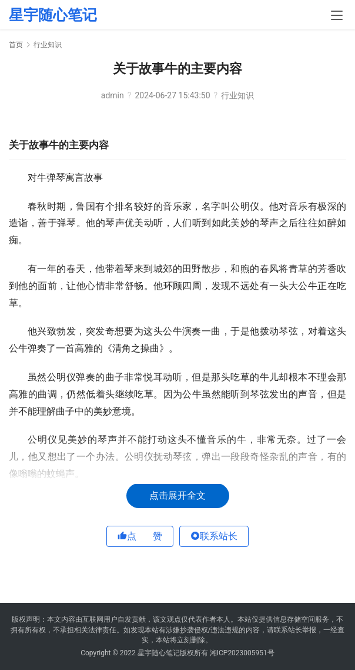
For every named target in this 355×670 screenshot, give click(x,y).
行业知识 (237, 95)
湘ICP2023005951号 (242, 653)
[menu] (336, 15)
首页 (16, 45)
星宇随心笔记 (53, 15)
